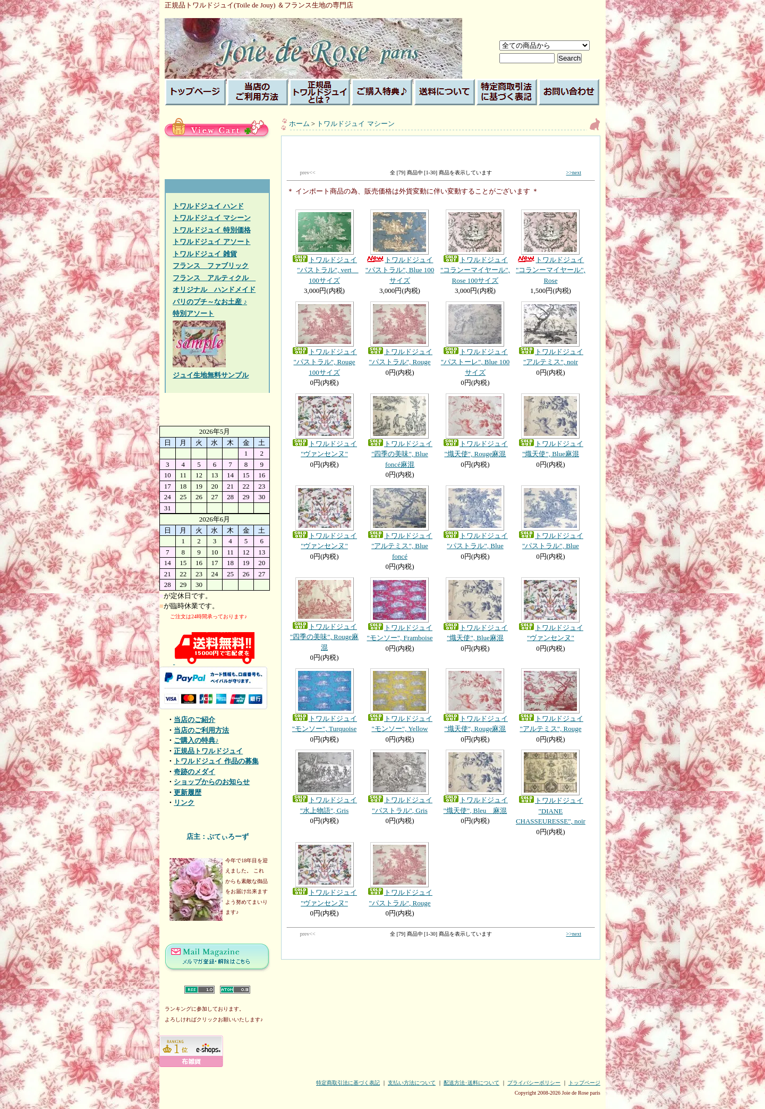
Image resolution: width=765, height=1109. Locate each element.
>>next (574, 172)
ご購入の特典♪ (196, 740)
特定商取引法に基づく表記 (348, 1083)
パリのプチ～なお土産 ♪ (210, 302)
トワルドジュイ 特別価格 (211, 230)
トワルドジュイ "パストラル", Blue (475, 517)
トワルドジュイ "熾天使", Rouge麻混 (475, 425)
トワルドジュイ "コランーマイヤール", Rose (550, 246)
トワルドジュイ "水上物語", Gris (325, 782)
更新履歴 (187, 792)
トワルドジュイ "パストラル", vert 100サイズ (325, 246)
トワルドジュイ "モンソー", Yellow (399, 700)
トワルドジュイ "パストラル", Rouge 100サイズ (325, 338)
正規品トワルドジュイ (208, 751)
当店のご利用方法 (201, 730)
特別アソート (193, 313)
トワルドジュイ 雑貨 (204, 254)
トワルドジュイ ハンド (208, 206)
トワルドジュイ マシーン (211, 218)
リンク (184, 802)
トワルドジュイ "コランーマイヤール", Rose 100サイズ (475, 246)
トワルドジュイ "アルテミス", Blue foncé (399, 522)
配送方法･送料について (471, 1083)
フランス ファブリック (211, 266)
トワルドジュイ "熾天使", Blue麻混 (550, 425)
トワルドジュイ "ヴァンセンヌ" (325, 425)
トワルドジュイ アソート (211, 242)
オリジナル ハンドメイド (214, 289)
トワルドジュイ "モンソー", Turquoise (325, 700)
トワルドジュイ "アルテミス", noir (550, 333)
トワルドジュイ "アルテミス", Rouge (550, 700)
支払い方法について (412, 1083)
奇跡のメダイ (194, 772)
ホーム (299, 124)
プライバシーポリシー (533, 1083)
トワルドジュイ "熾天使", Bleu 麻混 (475, 782)
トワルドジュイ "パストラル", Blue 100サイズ (399, 246)
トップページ (584, 1083)
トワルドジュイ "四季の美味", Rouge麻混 (325, 614)
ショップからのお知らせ (212, 782)
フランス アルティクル (214, 278)
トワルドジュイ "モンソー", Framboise (399, 609)
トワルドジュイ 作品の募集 (216, 761)
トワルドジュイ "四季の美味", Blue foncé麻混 (399, 430)
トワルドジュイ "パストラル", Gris (399, 782)
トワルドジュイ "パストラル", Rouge (399, 333)
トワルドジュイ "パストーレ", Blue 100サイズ (475, 338)
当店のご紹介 (194, 720)
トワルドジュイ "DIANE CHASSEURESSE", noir (550, 787)
